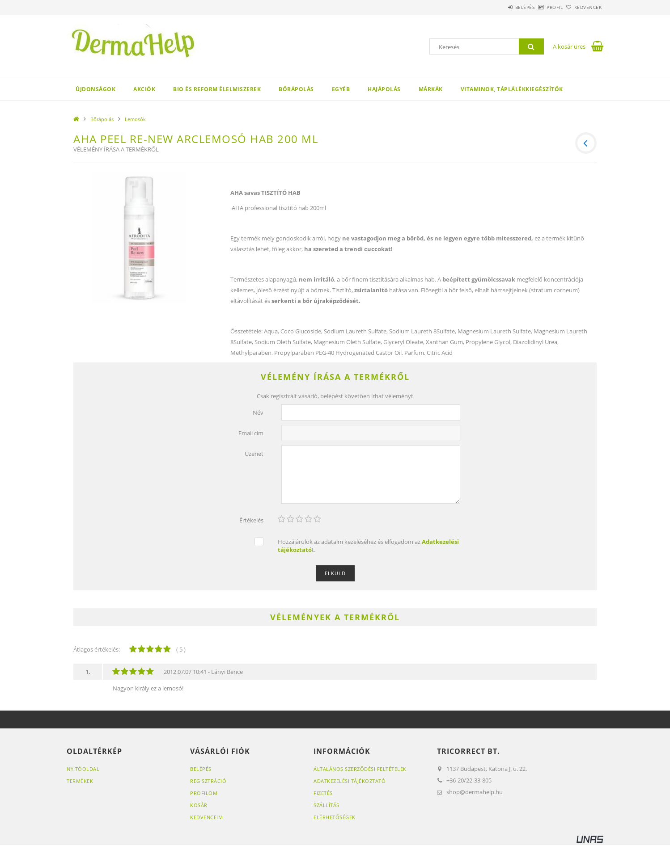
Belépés (500, 7)
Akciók (144, 89)
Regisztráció (208, 781)
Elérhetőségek (335, 817)
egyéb (341, 89)
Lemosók (135, 119)
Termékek (80, 781)
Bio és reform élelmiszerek (217, 89)
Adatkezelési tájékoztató (350, 781)
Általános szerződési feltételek (360, 769)
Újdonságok (95, 89)
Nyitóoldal (83, 769)
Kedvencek (583, 7)
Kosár (199, 805)
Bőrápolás (296, 89)
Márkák (431, 89)
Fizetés (323, 793)
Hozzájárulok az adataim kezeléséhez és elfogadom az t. (368, 546)
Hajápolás (384, 89)
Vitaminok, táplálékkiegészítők (512, 89)
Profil (540, 7)
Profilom (203, 793)
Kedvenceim (206, 817)
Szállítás (326, 805)
